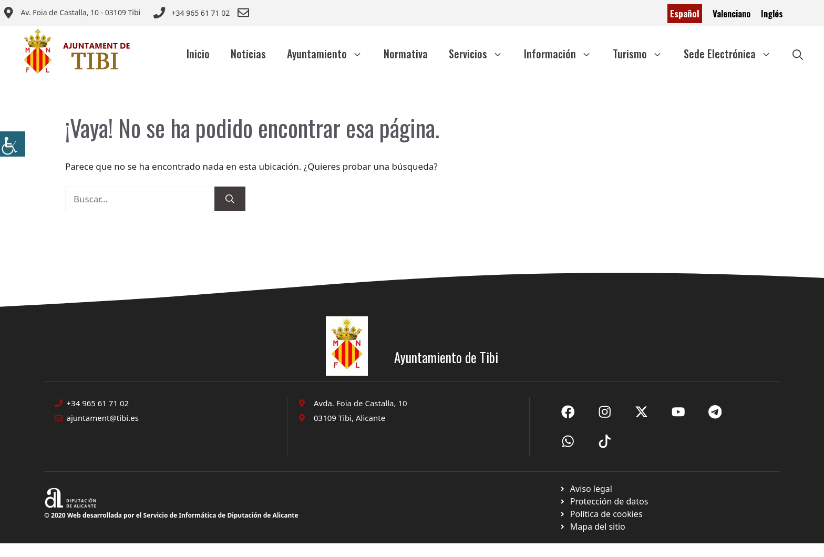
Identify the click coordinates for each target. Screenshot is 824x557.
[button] (797, 53)
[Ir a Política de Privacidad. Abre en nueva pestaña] (585, 488)
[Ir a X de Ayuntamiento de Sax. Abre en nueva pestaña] (605, 412)
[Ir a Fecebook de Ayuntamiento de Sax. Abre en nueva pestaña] (568, 412)
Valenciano (731, 13)
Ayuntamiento (330, 53)
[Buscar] (229, 199)
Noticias (248, 53)
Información (563, 53)
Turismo (643, 53)
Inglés (772, 13)
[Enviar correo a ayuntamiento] (71, 13)
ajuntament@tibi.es (103, 417)
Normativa (406, 53)
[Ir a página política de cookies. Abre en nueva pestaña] (603, 501)
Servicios (481, 53)
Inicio (198, 53)
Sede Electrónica (733, 53)
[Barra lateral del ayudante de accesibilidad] (12, 144)
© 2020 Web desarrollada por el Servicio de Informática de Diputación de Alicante (171, 515)
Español (684, 13)
